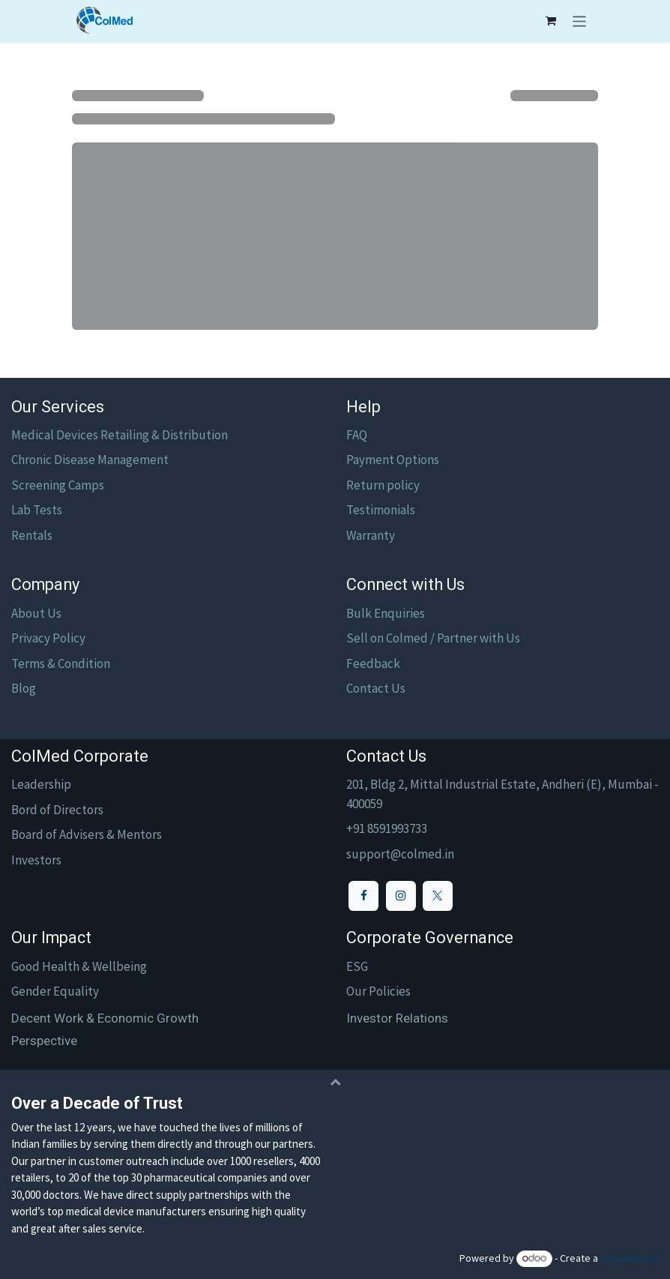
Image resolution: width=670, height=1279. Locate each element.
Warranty (370, 535)
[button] (335, 1082)
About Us (36, 613)
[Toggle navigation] (579, 21)
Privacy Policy (48, 638)
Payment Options (392, 459)
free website (629, 1258)
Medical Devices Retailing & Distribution (119, 435)
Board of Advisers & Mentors (86, 834)
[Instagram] (401, 896)
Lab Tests (36, 510)
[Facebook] (363, 896)
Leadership (41, 784)
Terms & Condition (60, 663)
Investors (36, 860)
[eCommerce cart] (551, 21)
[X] (438, 896)
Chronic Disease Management (90, 459)
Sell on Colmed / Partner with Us (433, 638)
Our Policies (378, 991)
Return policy (383, 485)
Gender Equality (55, 991)
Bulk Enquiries (385, 613)
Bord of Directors (57, 809)
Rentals (31, 535)
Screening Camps (57, 485)
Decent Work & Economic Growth (105, 1018)
